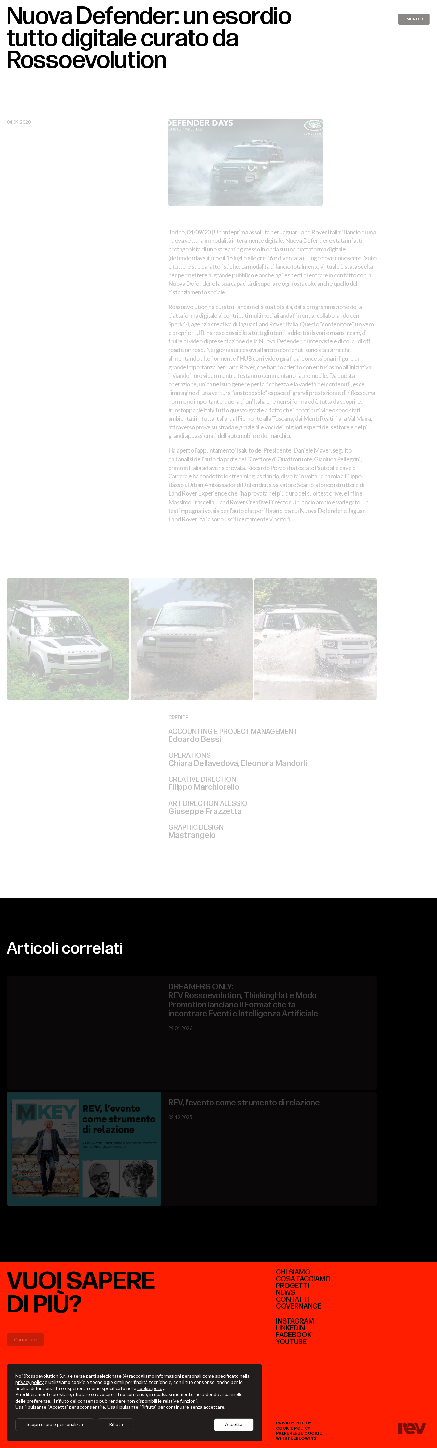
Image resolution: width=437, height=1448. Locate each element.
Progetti (292, 1286)
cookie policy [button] (150, 1388)
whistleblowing (296, 1438)
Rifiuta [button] (116, 1424)
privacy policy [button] (29, 1382)
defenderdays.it (190, 252)
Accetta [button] (233, 1424)
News (285, 1293)
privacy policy (294, 1423)
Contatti (292, 1300)
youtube (291, 1342)
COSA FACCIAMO (303, 1279)
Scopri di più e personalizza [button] (55, 1424)
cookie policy (293, 1428)
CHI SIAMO (293, 1272)
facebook (293, 1335)
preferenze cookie (299, 1433)
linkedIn (290, 1328)
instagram (295, 1321)
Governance (298, 1306)
